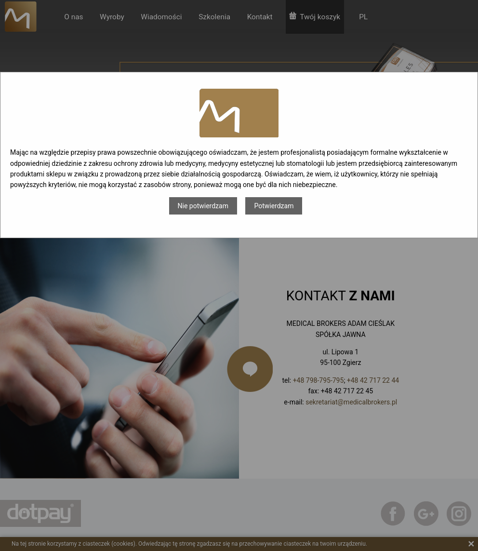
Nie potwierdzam (203, 206)
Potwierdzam (273, 206)
